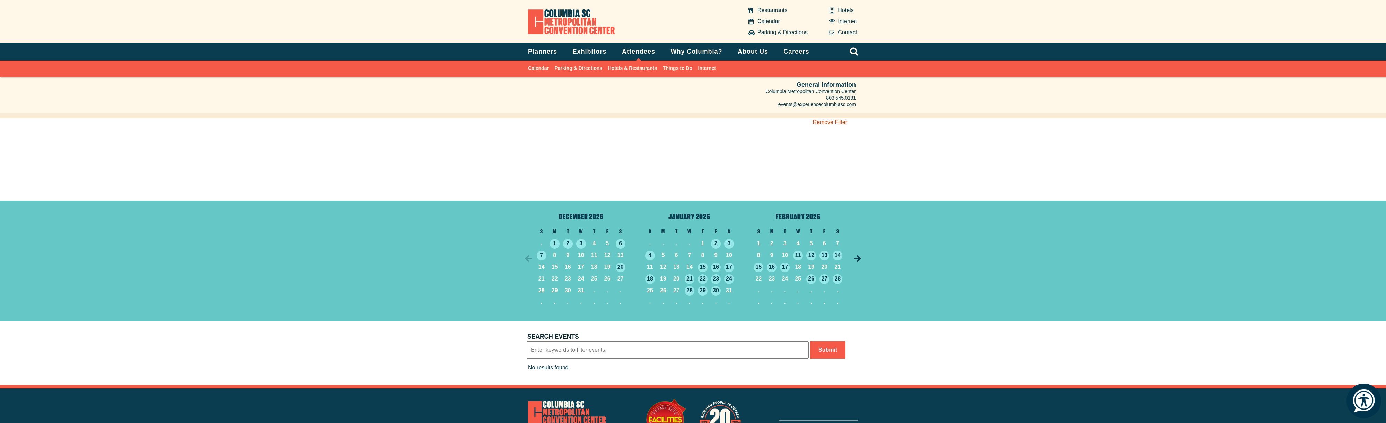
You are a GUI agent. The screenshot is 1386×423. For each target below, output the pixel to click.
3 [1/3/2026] (729, 243)
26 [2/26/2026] (811, 279)
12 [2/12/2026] (811, 255)
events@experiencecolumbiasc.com (817, 104)
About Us (753, 51)
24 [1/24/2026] (729, 279)
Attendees (638, 51)
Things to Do (678, 68)
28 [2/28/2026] (837, 279)
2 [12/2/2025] (567, 243)
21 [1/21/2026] (689, 279)
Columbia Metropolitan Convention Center (570, 21)
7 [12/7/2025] (541, 255)
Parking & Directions (782, 32)
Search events (553, 336)
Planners (542, 51)
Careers (796, 51)
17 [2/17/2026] (785, 267)
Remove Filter (830, 122)
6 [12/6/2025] (620, 243)
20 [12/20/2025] (620, 267)
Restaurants (772, 10)
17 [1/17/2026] (729, 267)
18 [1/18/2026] (650, 279)
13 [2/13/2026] (824, 255)
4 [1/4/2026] (650, 255)
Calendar (768, 21)
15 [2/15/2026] (758, 267)
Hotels (845, 10)
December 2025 (581, 216)
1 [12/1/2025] (554, 243)
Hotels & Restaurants (632, 68)
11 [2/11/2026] (798, 255)
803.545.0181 (841, 98)
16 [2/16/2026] (772, 267)
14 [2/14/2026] (837, 255)
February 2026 (798, 216)
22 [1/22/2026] (703, 279)
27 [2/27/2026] (824, 279)
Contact (847, 32)
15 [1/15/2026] (703, 267)
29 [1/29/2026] (703, 290)
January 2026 (689, 216)
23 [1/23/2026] (716, 279)
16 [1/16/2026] (716, 267)
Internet (847, 21)
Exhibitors (590, 51)
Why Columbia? (696, 51)
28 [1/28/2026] (689, 290)
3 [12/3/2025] (580, 243)
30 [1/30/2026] (716, 290)
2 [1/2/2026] (716, 243)
